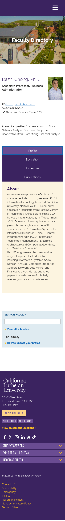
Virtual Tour (9, 421)
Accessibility (9, 488)
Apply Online (12, 413)
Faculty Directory (32, 40)
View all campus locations (18, 427)
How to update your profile (23, 342)
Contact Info (9, 484)
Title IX (6, 495)
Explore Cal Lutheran (16, 453)
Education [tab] (32, 159)
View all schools (17, 329)
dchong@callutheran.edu (20, 104)
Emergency (9, 492)
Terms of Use (10, 507)
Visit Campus (25, 421)
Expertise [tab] (32, 168)
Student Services (13, 446)
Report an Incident (12, 499)
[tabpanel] (32, 237)
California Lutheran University (16, 7)
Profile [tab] (32, 150)
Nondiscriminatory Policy (17, 503)
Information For (13, 460)
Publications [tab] (32, 177)
